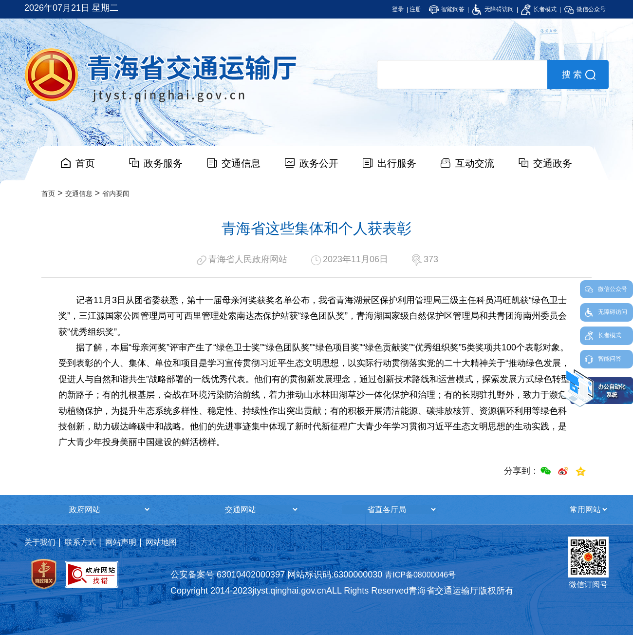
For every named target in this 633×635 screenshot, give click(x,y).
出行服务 (396, 163)
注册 (415, 9)
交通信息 (241, 163)
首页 (85, 163)
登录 (398, 9)
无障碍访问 (492, 9)
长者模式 (539, 9)
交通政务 (552, 163)
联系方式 (80, 542)
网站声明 (120, 542)
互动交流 (474, 163)
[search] (462, 74)
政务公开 (318, 163)
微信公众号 (585, 9)
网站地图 (161, 542)
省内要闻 (116, 193)
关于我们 (40, 542)
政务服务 (163, 163)
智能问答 (447, 9)
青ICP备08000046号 (420, 575)
